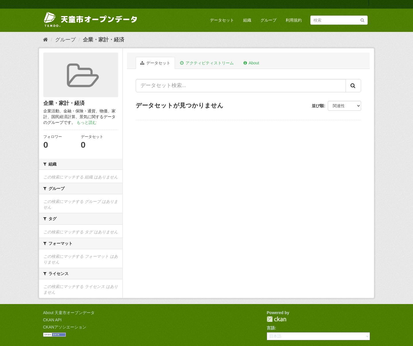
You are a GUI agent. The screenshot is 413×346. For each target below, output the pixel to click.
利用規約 (294, 20)
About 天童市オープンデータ (69, 312)
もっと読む (87, 122)
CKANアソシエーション (64, 327)
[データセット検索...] (241, 85)
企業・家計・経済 (103, 40)
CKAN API (52, 320)
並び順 (318, 105)
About (251, 63)
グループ (268, 20)
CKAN (276, 319)
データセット (222, 20)
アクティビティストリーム (207, 63)
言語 (271, 328)
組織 (247, 20)
